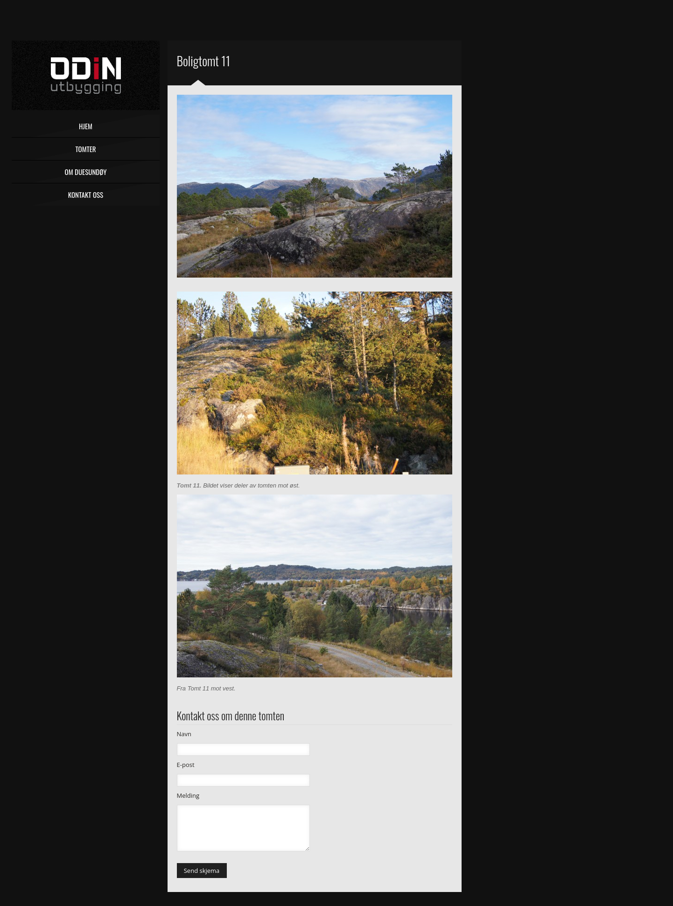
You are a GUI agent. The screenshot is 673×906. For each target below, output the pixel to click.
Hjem (85, 126)
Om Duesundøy (86, 172)
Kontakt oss (85, 194)
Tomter (85, 149)
